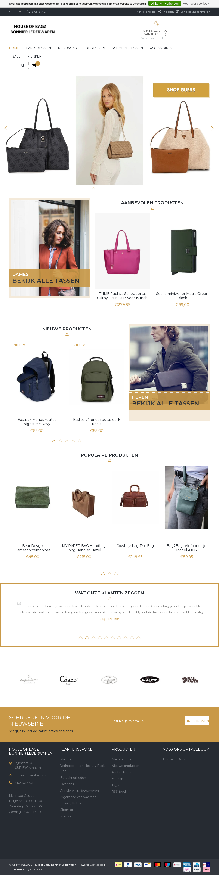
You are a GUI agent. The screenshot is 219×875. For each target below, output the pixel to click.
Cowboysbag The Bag (135, 546)
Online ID (36, 869)
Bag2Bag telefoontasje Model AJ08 (186, 548)
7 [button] (125, 188)
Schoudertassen (127, 48)
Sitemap (66, 810)
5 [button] (113, 188)
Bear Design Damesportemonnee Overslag (32, 548)
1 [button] (87, 188)
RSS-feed (119, 792)
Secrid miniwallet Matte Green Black (182, 296)
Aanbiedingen (122, 772)
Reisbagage (68, 48)
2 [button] (93, 188)
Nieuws (65, 816)
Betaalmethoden (73, 778)
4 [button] (106, 188)
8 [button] (132, 188)
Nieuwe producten (126, 766)
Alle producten (122, 759)
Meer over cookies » (196, 3)
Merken (34, 56)
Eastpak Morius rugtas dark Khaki (96, 422)
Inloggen (166, 11)
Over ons (67, 784)
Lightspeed (97, 864)
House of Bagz (174, 759)
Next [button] (211, 128)
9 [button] (132, 637)
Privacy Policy (70, 803)
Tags (115, 785)
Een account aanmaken (193, 11)
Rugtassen (95, 48)
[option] (109, 130)
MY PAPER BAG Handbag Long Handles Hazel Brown (84, 548)
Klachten (67, 759)
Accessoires (161, 48)
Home (14, 48)
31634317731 (39, 11)
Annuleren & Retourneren (79, 790)
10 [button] (138, 637)
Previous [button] (7, 128)
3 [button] (100, 188)
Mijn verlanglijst (145, 11)
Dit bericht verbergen (165, 3)
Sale (16, 56)
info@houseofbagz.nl (31, 775)
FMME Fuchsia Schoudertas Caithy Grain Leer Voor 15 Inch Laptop (122, 296)
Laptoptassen (38, 48)
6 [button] (119, 188)
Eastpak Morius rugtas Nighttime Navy (37, 422)
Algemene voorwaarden (78, 797)
